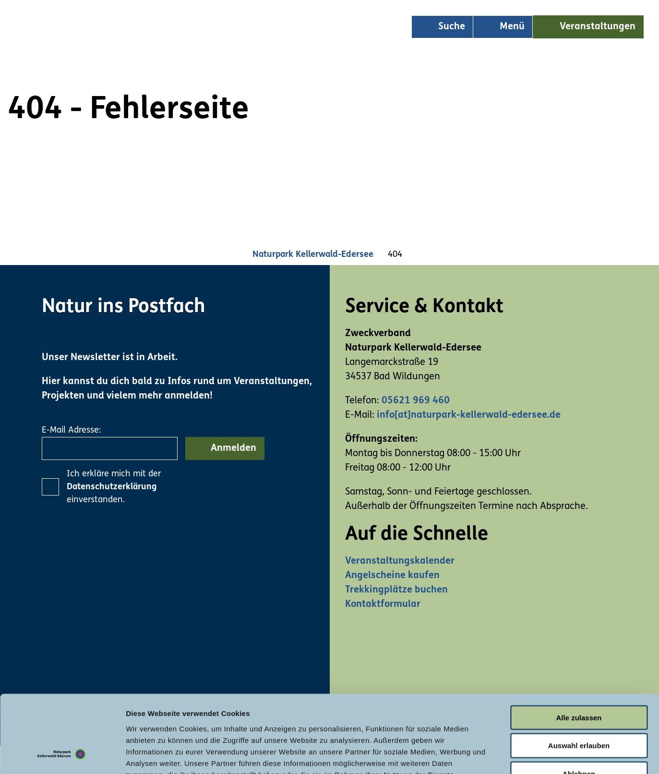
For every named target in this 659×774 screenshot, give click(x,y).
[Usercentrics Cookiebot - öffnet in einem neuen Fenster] (62, 755)
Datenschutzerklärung (111, 487)
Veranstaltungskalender (400, 561)
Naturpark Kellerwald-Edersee (312, 254)
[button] (588, 26)
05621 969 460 (416, 401)
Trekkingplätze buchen (396, 590)
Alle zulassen (578, 647)
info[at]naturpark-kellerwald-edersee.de (469, 415)
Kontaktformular (382, 604)
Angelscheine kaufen (392, 575)
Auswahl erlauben (579, 676)
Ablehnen (579, 704)
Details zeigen (510, 755)
